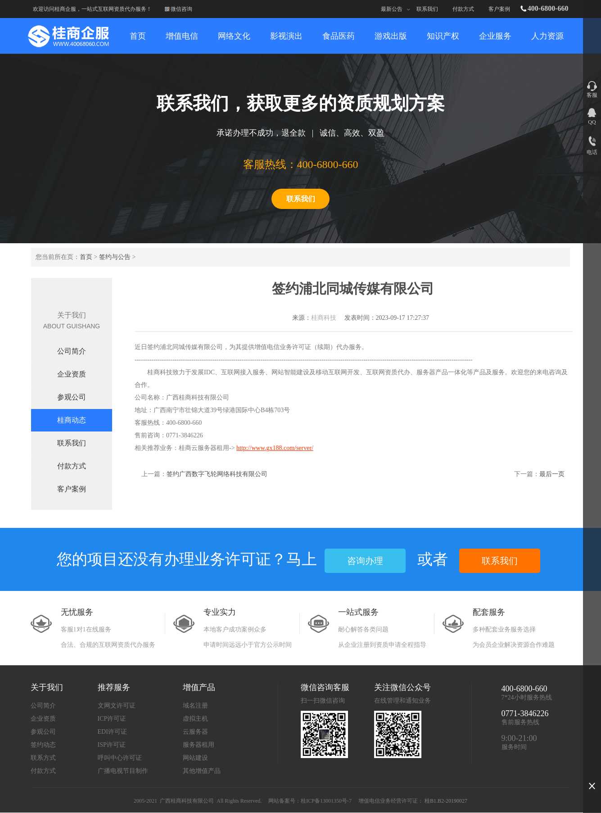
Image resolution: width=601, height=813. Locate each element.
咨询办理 (365, 561)
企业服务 (495, 36)
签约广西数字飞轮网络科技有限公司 (217, 474)
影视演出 (286, 36)
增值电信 (182, 36)
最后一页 (552, 474)
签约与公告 (115, 257)
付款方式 (463, 9)
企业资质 (71, 374)
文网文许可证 (117, 705)
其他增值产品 (202, 771)
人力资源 (547, 36)
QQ (592, 122)
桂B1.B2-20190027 (446, 801)
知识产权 (443, 36)
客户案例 (499, 9)
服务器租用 (198, 744)
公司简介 (71, 351)
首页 (86, 257)
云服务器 (195, 731)
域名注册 (195, 705)
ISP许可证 (112, 744)
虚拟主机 (195, 718)
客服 (592, 95)
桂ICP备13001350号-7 (326, 801)
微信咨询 (181, 9)
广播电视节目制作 (123, 771)
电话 (592, 152)
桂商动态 (71, 420)
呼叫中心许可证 (120, 757)
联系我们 (427, 9)
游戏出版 (391, 36)
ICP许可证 (112, 718)
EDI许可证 (112, 731)
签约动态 (43, 744)
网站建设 (195, 757)
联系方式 (43, 757)
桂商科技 (323, 317)
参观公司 (71, 397)
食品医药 (338, 36)
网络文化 (234, 36)
